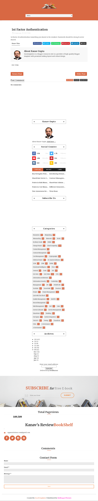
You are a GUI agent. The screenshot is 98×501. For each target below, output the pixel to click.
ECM (34, 264)
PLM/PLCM (57, 285)
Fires (53, 267)
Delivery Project (37, 260)
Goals (44, 271)
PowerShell (47, 289)
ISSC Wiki (27, 33)
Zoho (34, 324)
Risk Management (38, 306)
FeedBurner (54, 371)
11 (35, 346)
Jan (35, 360)
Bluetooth (49, 239)
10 (35, 348)
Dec (35, 352)
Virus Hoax (53, 192)
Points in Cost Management (40, 187)
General (35, 271)
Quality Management (39, 299)
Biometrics (36, 235)
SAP (50, 306)
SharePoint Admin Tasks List (57, 183)
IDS (53, 271)
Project (35, 292)
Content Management (39, 249)
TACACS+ (35, 321)
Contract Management (57, 178)
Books (59, 239)
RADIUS (53, 299)
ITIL (57, 274)
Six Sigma (36, 317)
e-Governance (46, 324)
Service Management (55, 310)
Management (37, 285)
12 (35, 344)
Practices (58, 289)
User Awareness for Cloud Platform (40, 192)
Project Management (49, 292)
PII (47, 285)
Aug (35, 356)
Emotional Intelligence (39, 267)
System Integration (50, 317)
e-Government (37, 328)
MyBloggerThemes (64, 498)
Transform (57, 321)
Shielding (48, 313)
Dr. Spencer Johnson (54, 260)
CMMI (49, 242)
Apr (35, 358)
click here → (51, 142)
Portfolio (35, 289)
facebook (83, 80)
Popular (38, 170)
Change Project (37, 246)
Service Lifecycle (38, 310)
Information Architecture (40, 278)
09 (35, 350)
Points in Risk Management (40, 183)
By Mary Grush (37, 242)
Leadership (54, 281)
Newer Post (17, 74)
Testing (46, 321)
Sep (35, 354)
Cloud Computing (52, 246)
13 (35, 342)
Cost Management (38, 256)
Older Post (81, 74)
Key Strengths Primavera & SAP (40, 174)
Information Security (39, 281)
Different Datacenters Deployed (57, 187)
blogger (70, 80)
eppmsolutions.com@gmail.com (18, 433)
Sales (58, 306)
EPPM (51, 264)
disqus (76, 80)
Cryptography (53, 256)
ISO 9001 (36, 274)
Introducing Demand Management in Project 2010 (57, 174)
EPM (42, 264)
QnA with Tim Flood (39, 296)
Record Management (39, 303)
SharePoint (36, 313)
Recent (48, 170)
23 (35, 340)
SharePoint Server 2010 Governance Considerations (40, 178)
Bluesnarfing (37, 239)
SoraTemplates (40, 498)
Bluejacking (48, 235)
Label (60, 170)
